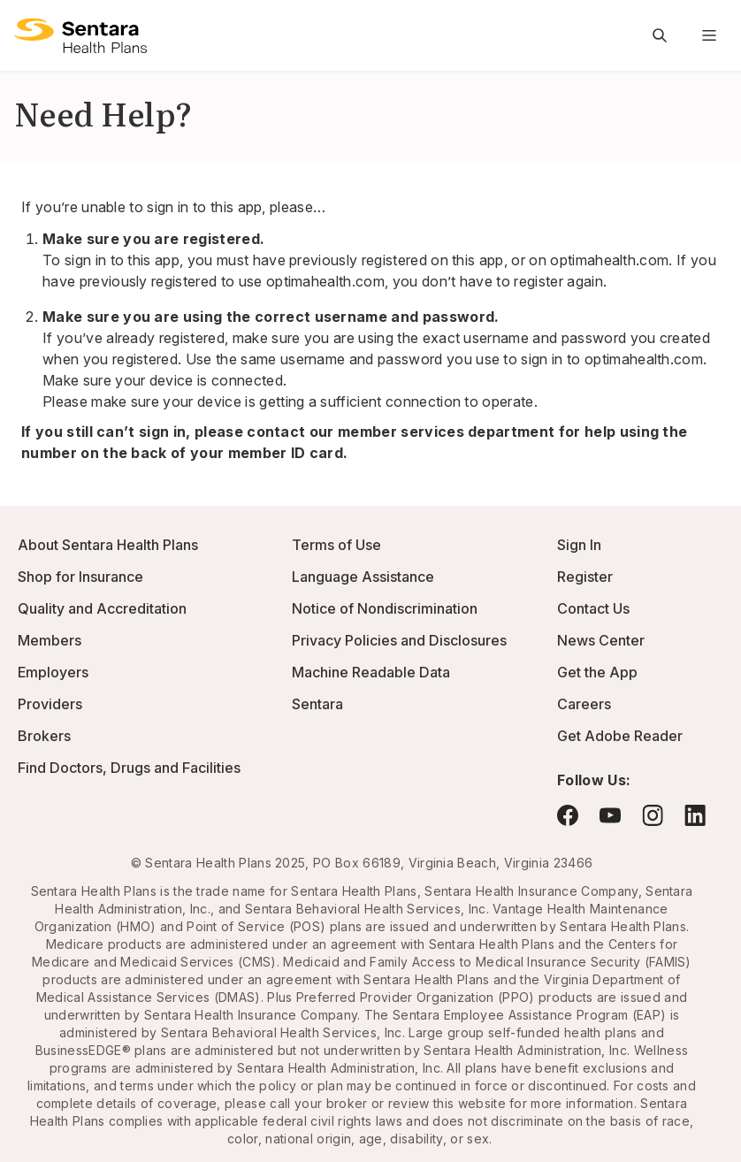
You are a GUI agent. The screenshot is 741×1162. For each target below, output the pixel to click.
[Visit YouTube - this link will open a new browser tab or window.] (610, 815)
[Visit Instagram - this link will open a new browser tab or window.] (652, 815)
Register (585, 576)
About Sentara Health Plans (108, 545)
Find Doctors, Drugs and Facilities (129, 767)
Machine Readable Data (371, 672)
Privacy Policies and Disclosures (399, 640)
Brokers (44, 736)
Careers (584, 704)
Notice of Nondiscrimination (384, 608)
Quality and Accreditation (102, 608)
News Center (601, 640)
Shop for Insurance (80, 576)
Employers (53, 672)
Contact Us (593, 608)
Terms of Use (336, 545)
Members (49, 640)
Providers (50, 704)
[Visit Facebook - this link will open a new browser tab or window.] (567, 815)
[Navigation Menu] (709, 35)
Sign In (579, 545)
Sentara (317, 704)
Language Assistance (363, 576)
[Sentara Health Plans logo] (80, 35)
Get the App (597, 672)
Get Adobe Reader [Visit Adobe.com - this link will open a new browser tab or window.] (620, 736)
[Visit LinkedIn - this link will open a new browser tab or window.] (695, 815)
